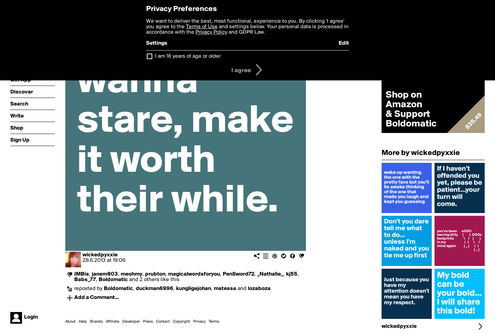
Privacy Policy (211, 32)
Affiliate (112, 322)
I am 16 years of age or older (188, 56)
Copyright (181, 322)
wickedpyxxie (100, 255)
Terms (214, 322)
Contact (163, 322)
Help (83, 322)
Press (148, 322)
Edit (344, 43)
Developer (131, 322)
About (70, 322)
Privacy (199, 322)
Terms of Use (202, 27)
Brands (96, 322)
